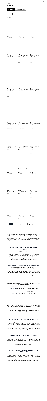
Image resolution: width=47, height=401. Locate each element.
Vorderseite (8, 3)
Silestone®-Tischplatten (17, 291)
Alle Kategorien (10, 9)
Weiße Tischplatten (13, 288)
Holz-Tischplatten (14, 286)
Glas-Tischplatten (15, 293)
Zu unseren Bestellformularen (23, 313)
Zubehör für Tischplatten (21, 9)
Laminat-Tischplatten (15, 294)
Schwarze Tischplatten (15, 290)
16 (35, 224)
